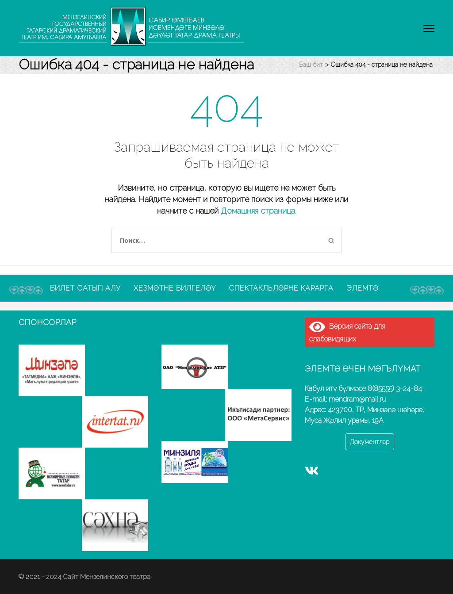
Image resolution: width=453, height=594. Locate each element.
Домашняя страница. (258, 210)
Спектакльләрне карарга (281, 288)
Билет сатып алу (85, 288)
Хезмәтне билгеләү (175, 288)
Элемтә (362, 288)
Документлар (369, 441)
